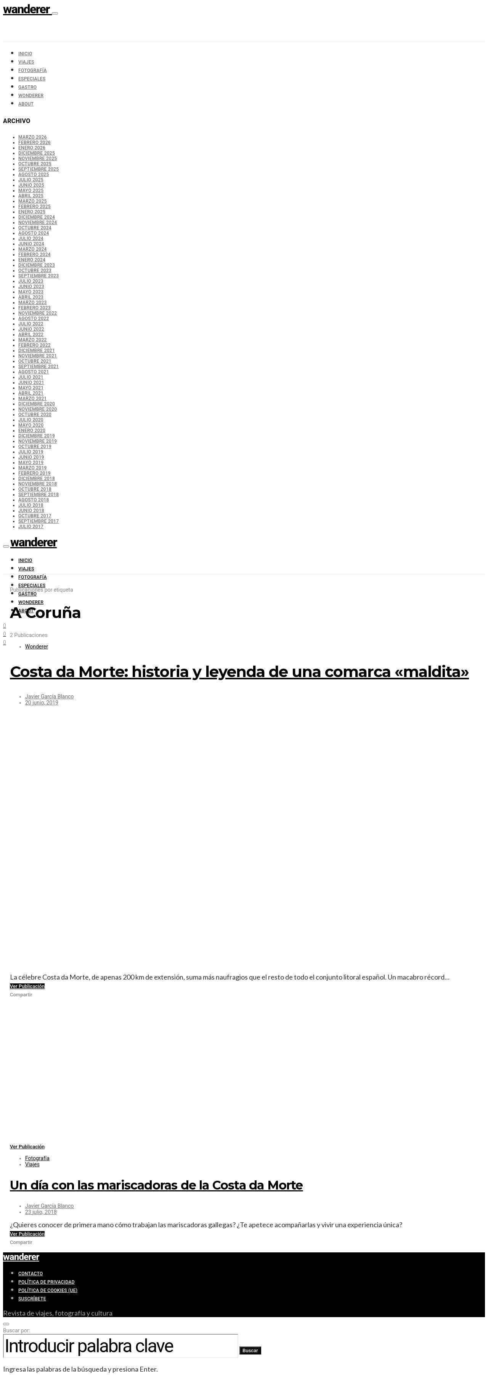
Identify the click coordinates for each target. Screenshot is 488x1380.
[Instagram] (4, 625)
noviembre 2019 (37, 441)
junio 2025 (31, 185)
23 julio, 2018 (41, 1212)
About (26, 104)
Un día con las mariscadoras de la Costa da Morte (156, 1185)
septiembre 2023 (38, 276)
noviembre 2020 (37, 409)
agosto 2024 (33, 233)
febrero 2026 (34, 142)
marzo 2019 (32, 468)
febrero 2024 (34, 254)
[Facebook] (4, 641)
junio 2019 (31, 457)
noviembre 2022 (37, 313)
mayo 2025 (30, 190)
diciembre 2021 (36, 350)
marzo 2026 (32, 137)
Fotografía (32, 70)
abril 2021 (30, 393)
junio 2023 (31, 286)
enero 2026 (31, 147)
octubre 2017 (34, 516)
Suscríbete (32, 1299)
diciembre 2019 (36, 436)
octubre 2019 (34, 446)
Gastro (27, 87)
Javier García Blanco (49, 696)
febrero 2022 (34, 345)
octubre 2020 (34, 414)
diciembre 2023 (36, 265)
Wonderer (30, 95)
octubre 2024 (34, 228)
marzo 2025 (32, 201)
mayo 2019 (30, 462)
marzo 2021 (32, 398)
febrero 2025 (34, 206)
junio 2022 (31, 329)
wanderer (27, 9)
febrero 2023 (34, 308)
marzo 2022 (32, 340)
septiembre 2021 (38, 366)
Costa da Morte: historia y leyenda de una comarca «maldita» (239, 671)
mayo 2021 (30, 388)
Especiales (31, 79)
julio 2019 (30, 452)
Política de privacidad (46, 1282)
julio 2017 (30, 526)
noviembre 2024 (37, 222)
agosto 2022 (33, 318)
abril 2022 (30, 334)
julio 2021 (30, 377)
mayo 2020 (30, 425)
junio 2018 (31, 510)
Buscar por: (16, 1330)
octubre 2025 (34, 163)
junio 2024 (31, 244)
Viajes (26, 62)
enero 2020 (31, 430)
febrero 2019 (34, 473)
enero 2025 (31, 212)
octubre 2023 (34, 270)
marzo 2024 (32, 249)
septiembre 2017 (38, 521)
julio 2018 (30, 505)
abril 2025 (30, 196)
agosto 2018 (33, 500)
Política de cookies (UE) (47, 1290)
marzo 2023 (32, 302)
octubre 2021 (34, 361)
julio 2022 (30, 324)
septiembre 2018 (38, 494)
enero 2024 (31, 260)
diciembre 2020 (36, 404)
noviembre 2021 (37, 356)
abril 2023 (30, 297)
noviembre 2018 (37, 484)
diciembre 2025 (36, 153)
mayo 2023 (30, 292)
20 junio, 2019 (41, 703)
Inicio (25, 53)
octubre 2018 (34, 489)
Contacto (30, 1273)
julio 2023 (30, 281)
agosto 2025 (33, 174)
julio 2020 (30, 420)
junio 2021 (31, 382)
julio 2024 (30, 238)
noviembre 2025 (37, 158)
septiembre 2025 (38, 169)
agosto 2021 (33, 372)
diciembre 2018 (36, 478)
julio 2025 (30, 180)
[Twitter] (4, 633)
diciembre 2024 (36, 217)
